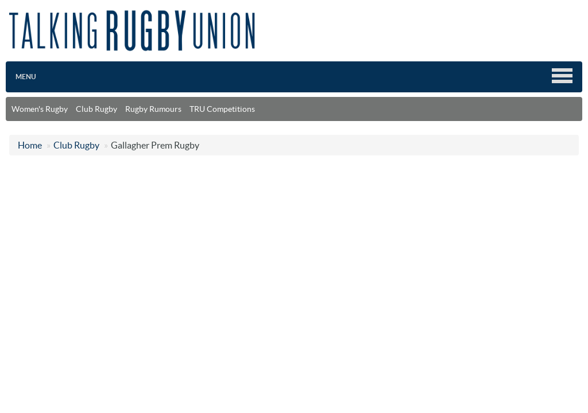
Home (30, 145)
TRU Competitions (222, 109)
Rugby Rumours (153, 109)
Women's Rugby (39, 109)
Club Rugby (96, 109)
